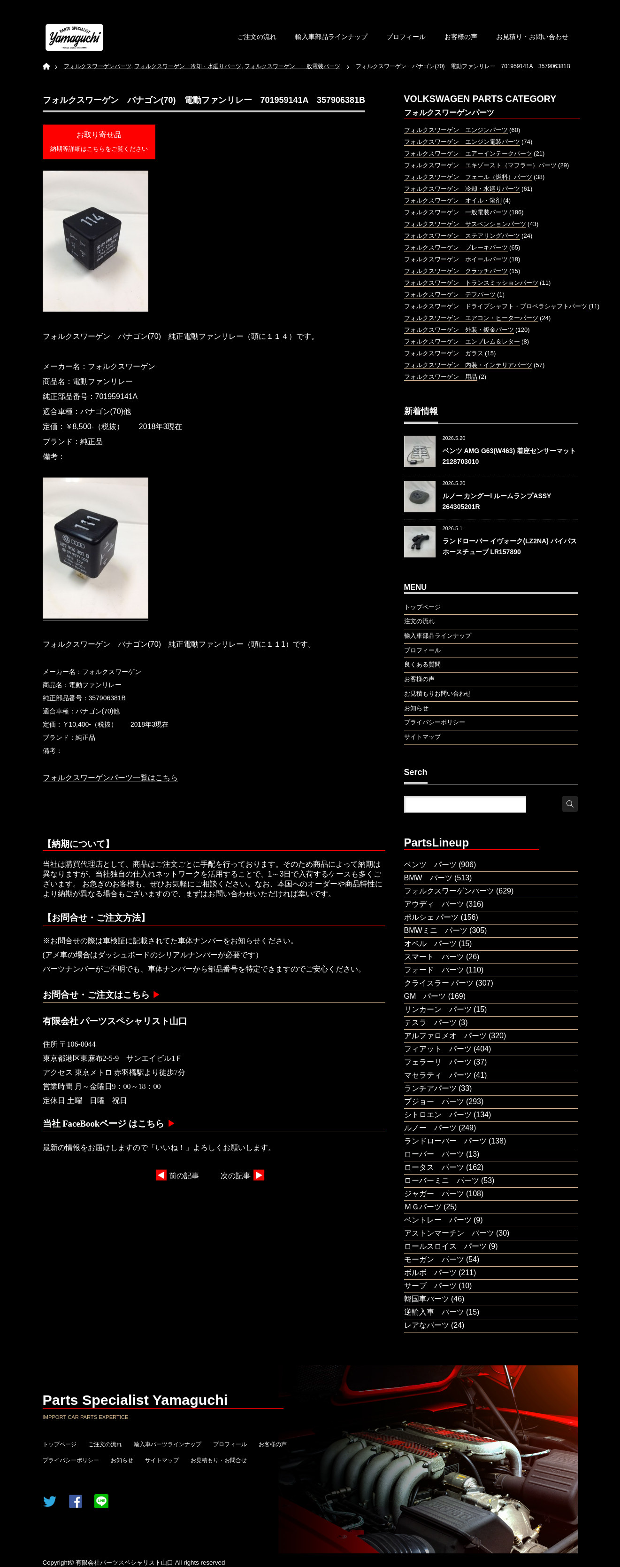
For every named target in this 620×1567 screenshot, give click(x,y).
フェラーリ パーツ (438, 1062)
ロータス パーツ (434, 1167)
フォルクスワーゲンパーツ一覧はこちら (110, 778)
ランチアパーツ (430, 1088)
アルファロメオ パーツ (445, 1036)
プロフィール (406, 36)
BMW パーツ (428, 878)
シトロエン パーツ (438, 1115)
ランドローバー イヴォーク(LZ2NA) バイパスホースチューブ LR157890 (510, 546)
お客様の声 (460, 36)
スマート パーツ (434, 957)
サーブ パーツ (430, 1286)
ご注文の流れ (256, 36)
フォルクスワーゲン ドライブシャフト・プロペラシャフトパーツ (495, 306)
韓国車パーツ (426, 1299)
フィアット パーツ (438, 1049)
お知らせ (122, 1460)
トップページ (60, 1444)
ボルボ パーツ (430, 1273)
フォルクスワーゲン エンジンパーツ (456, 129)
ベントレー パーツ (438, 1220)
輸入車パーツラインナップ (167, 1444)
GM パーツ (425, 996)
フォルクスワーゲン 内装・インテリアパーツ (468, 364)
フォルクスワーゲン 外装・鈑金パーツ (459, 329)
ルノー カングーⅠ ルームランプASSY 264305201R (497, 501)
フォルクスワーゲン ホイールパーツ (456, 259)
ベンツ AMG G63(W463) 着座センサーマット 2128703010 (509, 456)
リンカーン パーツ (438, 1009)
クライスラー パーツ (439, 983)
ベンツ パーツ (430, 865)
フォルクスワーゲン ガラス (443, 353)
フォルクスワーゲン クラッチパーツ (456, 270)
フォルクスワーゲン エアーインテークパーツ (468, 153)
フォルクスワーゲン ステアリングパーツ (462, 235)
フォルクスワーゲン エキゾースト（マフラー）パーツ (480, 165)
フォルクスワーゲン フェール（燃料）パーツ (468, 176)
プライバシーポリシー (71, 1460)
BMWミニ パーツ (435, 930)
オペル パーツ (430, 944)
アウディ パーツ (434, 904)
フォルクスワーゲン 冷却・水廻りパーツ (462, 188)
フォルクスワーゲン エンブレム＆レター (462, 341)
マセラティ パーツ (438, 1075)
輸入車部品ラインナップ (331, 36)
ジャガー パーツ (434, 1194)
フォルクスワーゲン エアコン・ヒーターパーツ (471, 317)
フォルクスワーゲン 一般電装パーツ (456, 212)
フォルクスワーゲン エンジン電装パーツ (462, 141)
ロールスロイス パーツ (445, 1246)
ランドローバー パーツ (445, 1141)
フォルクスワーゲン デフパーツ (450, 294)
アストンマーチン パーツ (449, 1233)
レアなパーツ (426, 1325)
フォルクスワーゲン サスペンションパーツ (465, 223)
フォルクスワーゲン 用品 (440, 376)
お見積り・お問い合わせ (532, 36)
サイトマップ (162, 1460)
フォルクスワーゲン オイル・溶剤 (453, 200)
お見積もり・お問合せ (219, 1460)
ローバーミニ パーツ (441, 1180)
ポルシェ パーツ (431, 917)
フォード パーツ (434, 970)
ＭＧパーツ (423, 1207)
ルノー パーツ (430, 1128)
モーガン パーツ (434, 1259)
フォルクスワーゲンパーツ (449, 891)
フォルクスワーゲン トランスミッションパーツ (471, 282)
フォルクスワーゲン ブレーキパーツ (456, 247)
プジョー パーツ (434, 1101)
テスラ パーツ (430, 1022)
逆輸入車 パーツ (434, 1312)
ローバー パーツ (434, 1154)
